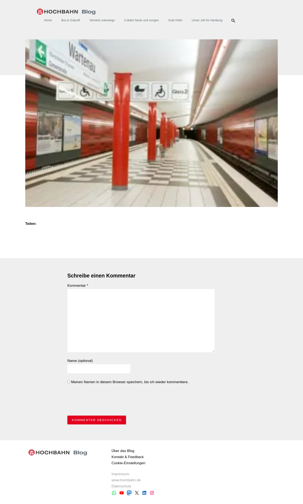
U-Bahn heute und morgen (141, 20)
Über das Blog (123, 451)
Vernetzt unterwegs (102, 20)
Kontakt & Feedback (128, 457)
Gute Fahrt (175, 20)
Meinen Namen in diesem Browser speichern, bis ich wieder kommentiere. (128, 382)
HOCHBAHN (66, 11)
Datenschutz (122, 486)
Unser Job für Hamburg (207, 20)
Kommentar (77, 286)
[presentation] (99, 401)
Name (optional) (80, 361)
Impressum (120, 474)
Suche (234, 20)
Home (48, 20)
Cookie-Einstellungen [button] (128, 463)
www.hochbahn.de (126, 480)
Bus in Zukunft (70, 20)
